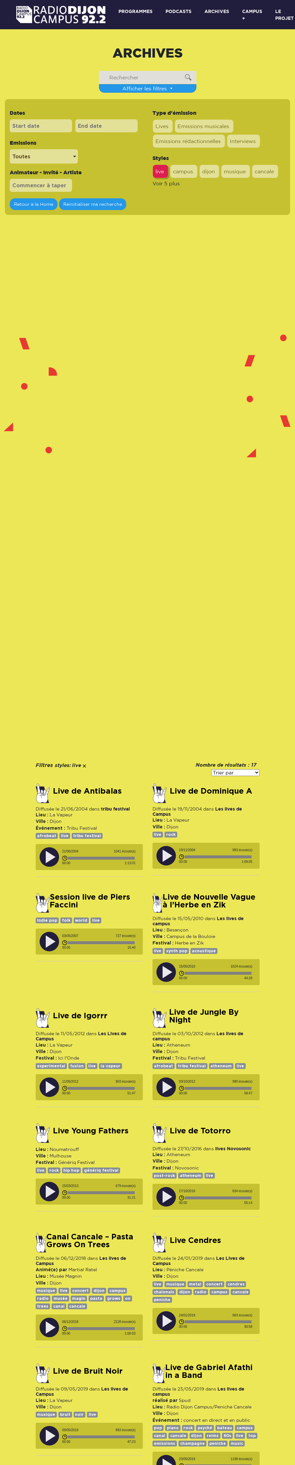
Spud (185, 1400)
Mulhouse (60, 1156)
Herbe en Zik (189, 943)
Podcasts (178, 11)
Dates (17, 113)
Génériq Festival (76, 1162)
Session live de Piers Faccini (90, 901)
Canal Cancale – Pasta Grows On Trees (89, 1240)
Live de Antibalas (87, 791)
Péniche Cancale (184, 1269)
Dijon (56, 821)
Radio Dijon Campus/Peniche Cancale (209, 1407)
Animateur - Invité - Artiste (46, 172)
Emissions (23, 143)
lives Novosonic (233, 1148)
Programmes (135, 11)
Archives (216, 11)
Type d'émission (174, 113)
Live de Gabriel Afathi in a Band (208, 1371)
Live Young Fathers (91, 1131)
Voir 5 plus (166, 183)
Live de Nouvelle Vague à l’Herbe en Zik (209, 901)
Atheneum (178, 1045)
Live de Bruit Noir (88, 1371)
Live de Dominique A (211, 791)
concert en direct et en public (216, 1420)
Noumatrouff (64, 1149)
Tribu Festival (82, 828)
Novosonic (187, 1168)
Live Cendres (195, 1240)
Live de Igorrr (80, 1016)
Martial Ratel (82, 1269)
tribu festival (115, 809)
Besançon (177, 930)
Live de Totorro (200, 1131)
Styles (161, 158)
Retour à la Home (33, 204)
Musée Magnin (66, 1276)
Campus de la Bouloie (190, 936)
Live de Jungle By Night (204, 1016)
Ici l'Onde (68, 1058)
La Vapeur (61, 814)
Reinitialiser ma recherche (92, 204)
